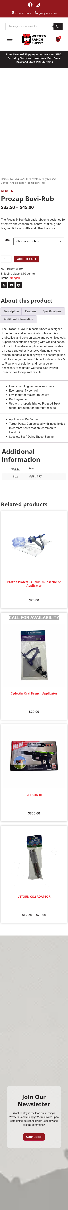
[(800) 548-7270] (36, 12)
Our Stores (23, 13)
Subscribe (34, 1137)
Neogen (7, 191)
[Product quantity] (6, 259)
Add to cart (26, 259)
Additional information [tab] (18, 319)
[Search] (58, 26)
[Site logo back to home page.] (34, 39)
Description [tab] (11, 311)
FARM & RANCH (19, 179)
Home (4, 179)
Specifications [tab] (52, 311)
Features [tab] (30, 311)
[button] (4, 285)
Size (7, 240)
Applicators (17, 182)
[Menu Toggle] (10, 39)
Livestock (35, 179)
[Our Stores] (13, 12)
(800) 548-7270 (48, 13)
